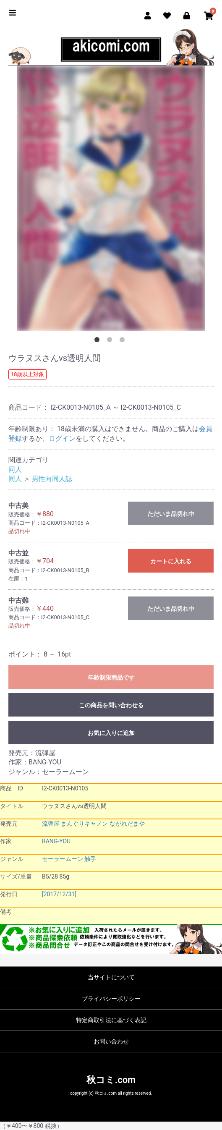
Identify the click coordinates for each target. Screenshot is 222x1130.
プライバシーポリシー (111, 998)
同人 (15, 469)
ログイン (62, 438)
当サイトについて (111, 977)
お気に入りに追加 (111, 733)
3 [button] (124, 341)
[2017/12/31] (59, 894)
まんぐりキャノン (84, 823)
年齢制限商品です (111, 677)
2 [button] (111, 341)
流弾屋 (51, 823)
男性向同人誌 (52, 479)
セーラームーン (62, 858)
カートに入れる (170, 561)
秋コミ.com (111, 1080)
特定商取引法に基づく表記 (111, 1020)
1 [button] (98, 341)
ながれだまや (127, 823)
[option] (111, 198)
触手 (90, 858)
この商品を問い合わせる (111, 705)
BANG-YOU (56, 841)
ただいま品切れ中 (170, 513)
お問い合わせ (111, 1041)
